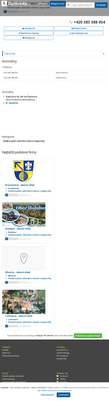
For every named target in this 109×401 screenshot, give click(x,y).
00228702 (13, 103)
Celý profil (9, 53)
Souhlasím (63, 394)
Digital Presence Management (14, 382)
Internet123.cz (62, 350)
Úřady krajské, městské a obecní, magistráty (24, 141)
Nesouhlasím (47, 394)
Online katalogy (63, 353)
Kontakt (5, 350)
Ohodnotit (28, 28)
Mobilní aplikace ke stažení (13, 376)
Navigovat (28, 37)
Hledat (101, 5)
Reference (6, 353)
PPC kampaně (62, 356)
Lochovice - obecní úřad (18, 316)
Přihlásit (43, 3)
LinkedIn (62, 382)
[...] (83, 5)
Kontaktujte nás (79, 33)
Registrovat (57, 3)
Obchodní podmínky (10, 356)
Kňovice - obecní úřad (17, 272)
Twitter (61, 379)
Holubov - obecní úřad (17, 228)
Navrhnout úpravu (29, 33)
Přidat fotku (78, 28)
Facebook (62, 376)
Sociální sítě (61, 358)
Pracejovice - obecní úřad (19, 185)
